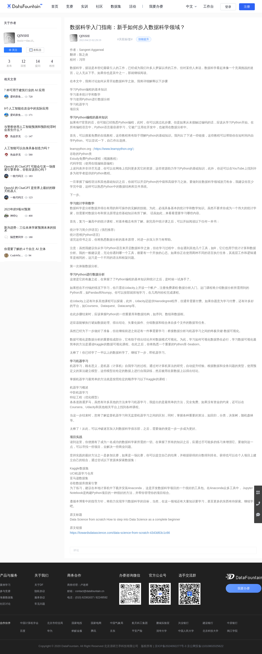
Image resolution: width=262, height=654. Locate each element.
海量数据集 (6, 597)
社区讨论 (5, 603)
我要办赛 (156, 6)
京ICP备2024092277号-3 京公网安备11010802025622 (189, 646)
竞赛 (69, 6)
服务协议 (39, 597)
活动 (132, 6)
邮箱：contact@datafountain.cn (85, 591)
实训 (84, 6)
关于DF (38, 584)
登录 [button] (228, 7)
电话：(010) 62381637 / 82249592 (87, 597)
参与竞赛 (5, 591)
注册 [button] (247, 6)
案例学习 (5, 584)
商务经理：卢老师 (77, 584)
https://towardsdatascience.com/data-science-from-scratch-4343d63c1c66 (120, 532)
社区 (99, 6)
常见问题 (39, 603)
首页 (54, 6)
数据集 (116, 6)
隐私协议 (39, 591)
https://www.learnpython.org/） (115, 149)
